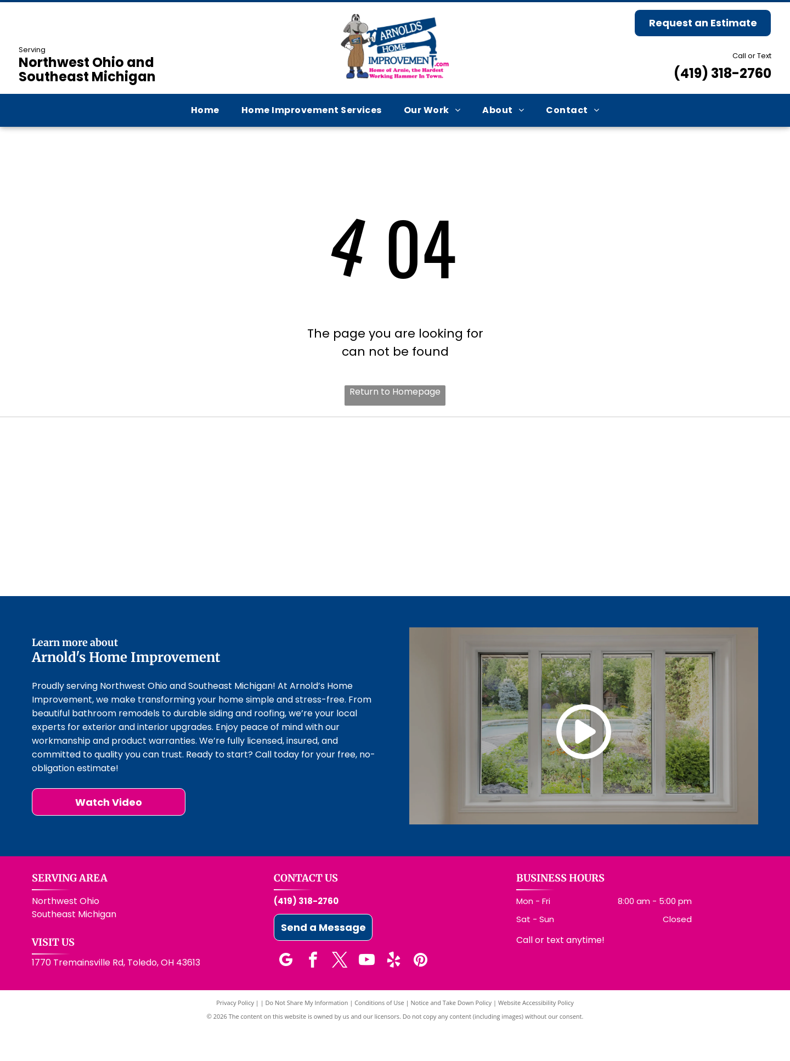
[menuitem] (205, 110)
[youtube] (366, 993)
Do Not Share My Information (307, 1035)
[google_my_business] (286, 993)
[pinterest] (420, 993)
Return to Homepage (395, 391)
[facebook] (313, 993)
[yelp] (393, 993)
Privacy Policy (235, 1035)
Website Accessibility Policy (536, 1035)
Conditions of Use (379, 1035)
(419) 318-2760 (722, 73)
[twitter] (340, 993)
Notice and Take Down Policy (451, 1035)
